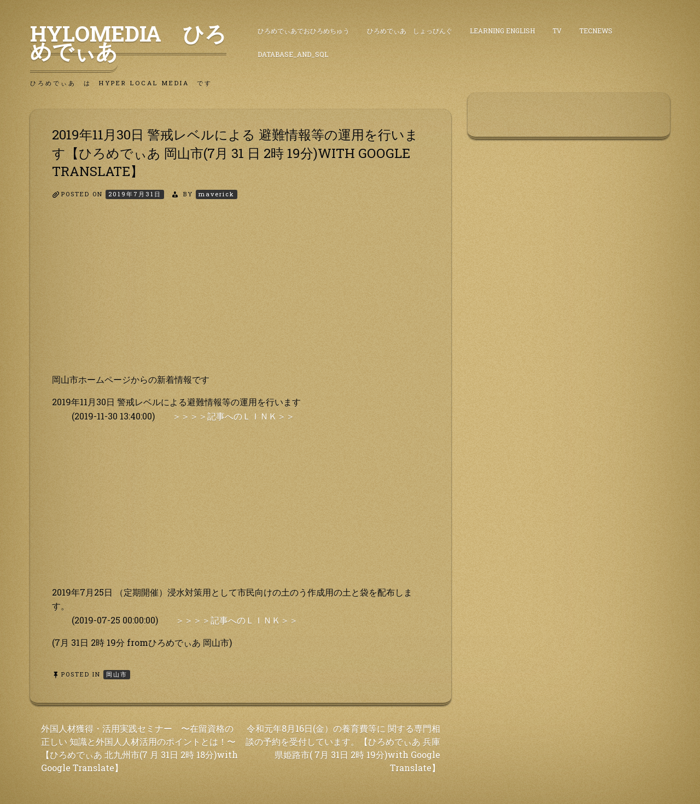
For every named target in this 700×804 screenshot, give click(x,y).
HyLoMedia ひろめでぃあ (128, 42)
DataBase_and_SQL (293, 54)
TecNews (595, 30)
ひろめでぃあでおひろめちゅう (303, 30)
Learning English (502, 30)
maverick (217, 194)
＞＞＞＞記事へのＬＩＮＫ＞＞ (233, 416)
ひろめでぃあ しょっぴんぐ (409, 30)
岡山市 (116, 674)
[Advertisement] (240, 295)
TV (557, 30)
